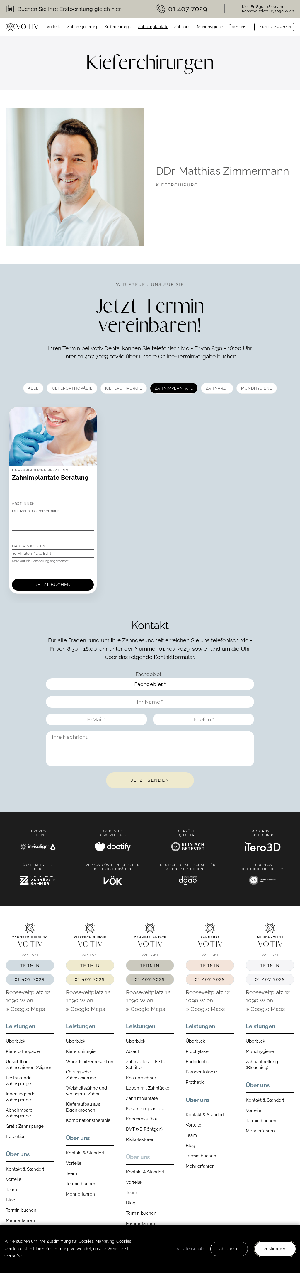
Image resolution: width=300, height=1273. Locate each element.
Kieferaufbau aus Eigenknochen (83, 1107)
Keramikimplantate (145, 1108)
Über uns (237, 26)
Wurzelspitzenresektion (89, 1061)
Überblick (15, 1041)
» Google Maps (25, 1009)
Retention (16, 1136)
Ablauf (132, 1051)
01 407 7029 (92, 356)
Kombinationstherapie (88, 1120)
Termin (30, 965)
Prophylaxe (197, 1051)
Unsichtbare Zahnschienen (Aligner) (29, 1064)
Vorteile (54, 26)
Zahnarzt (182, 26)
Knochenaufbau (142, 1119)
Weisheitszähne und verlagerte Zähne (86, 1091)
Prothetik (195, 1082)
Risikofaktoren (140, 1139)
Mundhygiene (210, 26)
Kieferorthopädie (23, 1051)
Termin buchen (274, 27)
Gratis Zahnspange (25, 1126)
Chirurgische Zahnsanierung (81, 1074)
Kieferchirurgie (118, 26)
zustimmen (275, 1248)
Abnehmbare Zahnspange (19, 1113)
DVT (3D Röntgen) (144, 1129)
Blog (10, 1200)
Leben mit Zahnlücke (147, 1088)
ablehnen (229, 1248)
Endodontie (197, 1061)
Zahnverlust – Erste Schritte (145, 1064)
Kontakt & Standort (25, 1169)
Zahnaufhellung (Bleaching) (262, 1064)
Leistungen (20, 1026)
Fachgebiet (148, 674)
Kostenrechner (141, 1077)
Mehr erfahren (20, 1220)
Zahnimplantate (153, 26)
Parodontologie (201, 1072)
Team (11, 1189)
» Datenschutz (190, 1248)
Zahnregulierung (83, 26)
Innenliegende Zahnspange (20, 1096)
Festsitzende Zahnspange (19, 1080)
